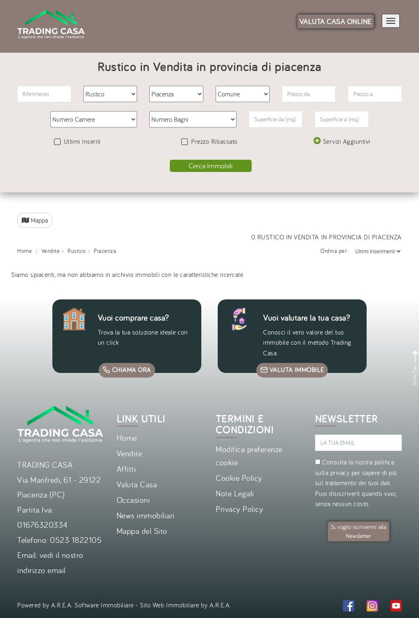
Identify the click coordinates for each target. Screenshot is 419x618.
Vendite (50, 250)
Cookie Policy (239, 478)
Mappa (35, 220)
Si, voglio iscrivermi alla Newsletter (358, 531)
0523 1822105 (75, 540)
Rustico (77, 250)
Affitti (126, 469)
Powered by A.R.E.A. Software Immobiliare (75, 605)
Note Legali (235, 493)
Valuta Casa (137, 484)
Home (24, 250)
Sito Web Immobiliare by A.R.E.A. (185, 605)
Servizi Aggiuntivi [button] (341, 141)
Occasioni (133, 500)
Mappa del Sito (142, 531)
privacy (340, 473)
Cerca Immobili (210, 165)
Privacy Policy (239, 509)
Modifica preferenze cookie (249, 455)
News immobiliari (146, 515)
